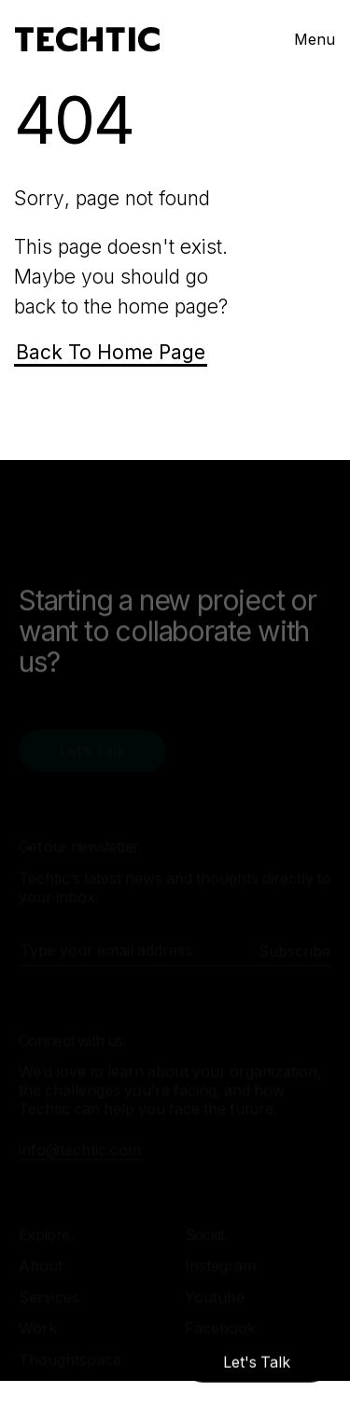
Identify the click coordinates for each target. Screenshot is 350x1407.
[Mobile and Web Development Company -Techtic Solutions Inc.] (87, 39)
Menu (314, 39)
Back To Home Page (110, 352)
